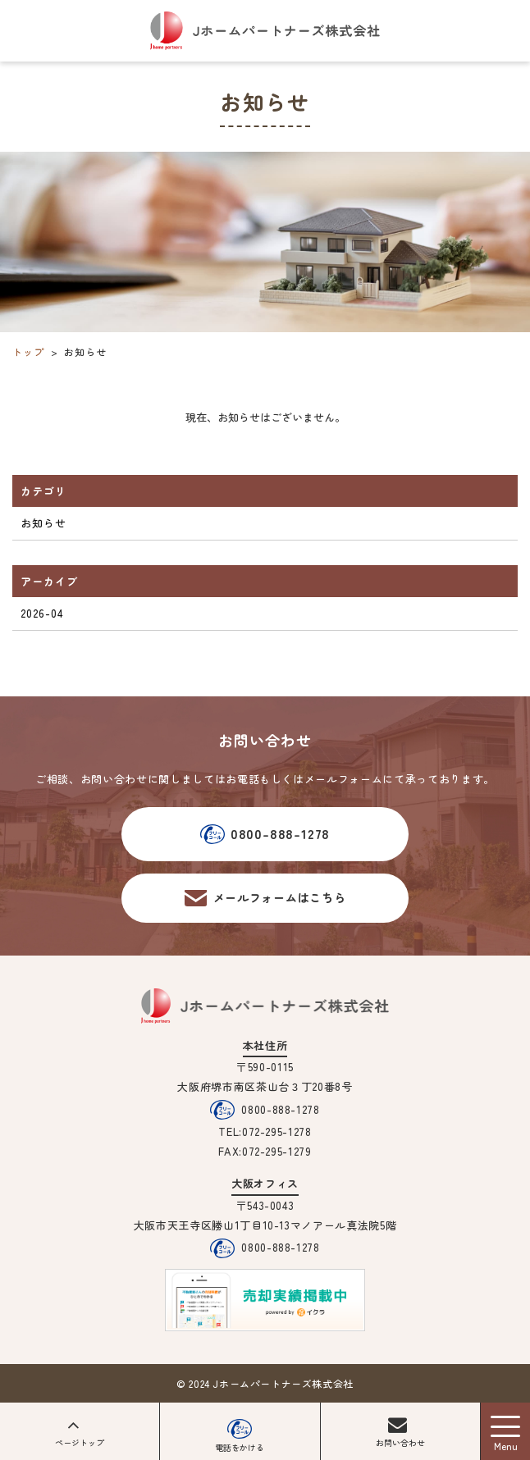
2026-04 (42, 613)
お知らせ (43, 523)
